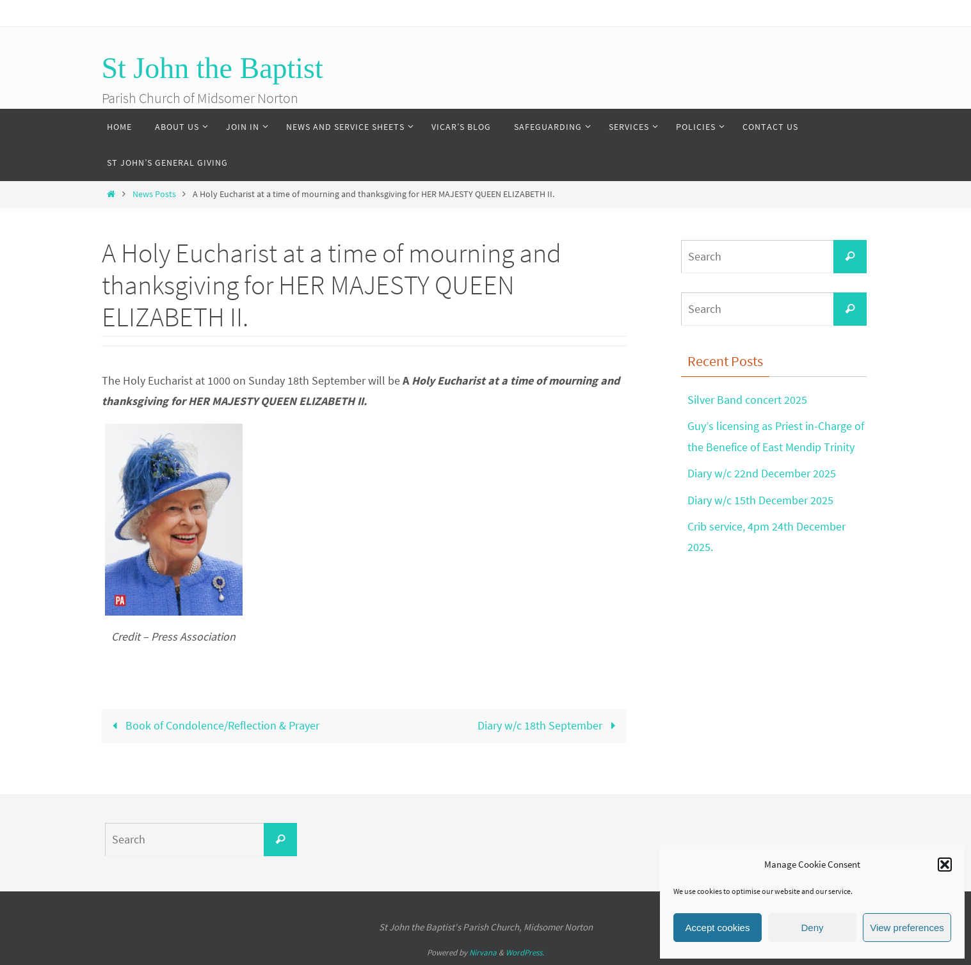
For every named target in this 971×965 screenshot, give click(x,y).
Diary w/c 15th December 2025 (760, 500)
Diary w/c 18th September (549, 725)
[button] (944, 864)
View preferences (907, 927)
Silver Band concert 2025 (747, 399)
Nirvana (483, 952)
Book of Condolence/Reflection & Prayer (213, 725)
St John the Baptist (212, 68)
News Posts (154, 194)
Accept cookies (718, 927)
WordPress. (525, 952)
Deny (812, 927)
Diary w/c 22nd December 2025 (761, 473)
